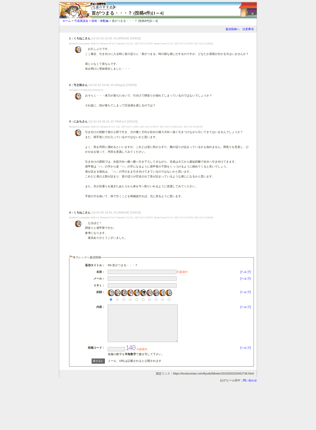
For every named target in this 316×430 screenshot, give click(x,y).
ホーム (66, 20)
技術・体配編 (99, 20)
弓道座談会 (81, 20)
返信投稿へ (233, 29)
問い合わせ (250, 387)
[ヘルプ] (245, 271)
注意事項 (248, 29)
